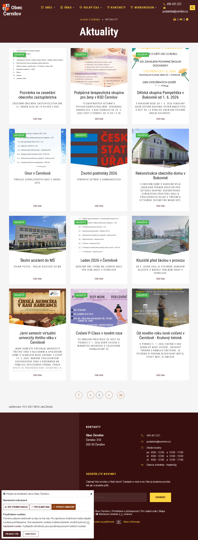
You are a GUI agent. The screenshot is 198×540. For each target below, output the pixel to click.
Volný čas (89, 7)
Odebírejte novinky (101, 473)
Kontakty (116, 7)
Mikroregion (142, 7)
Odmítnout (30, 534)
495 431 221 (174, 4)
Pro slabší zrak (149, 511)
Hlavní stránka (90, 19)
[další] (109, 395)
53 (120, 395)
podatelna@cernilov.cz (175, 11)
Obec (46, 7)
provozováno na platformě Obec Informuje (113, 521)
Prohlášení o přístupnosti (125, 511)
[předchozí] (90, 395)
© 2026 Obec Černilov (98, 511)
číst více (37, 118)
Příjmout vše (11, 534)
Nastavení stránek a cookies (114, 514)
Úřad (66, 7)
